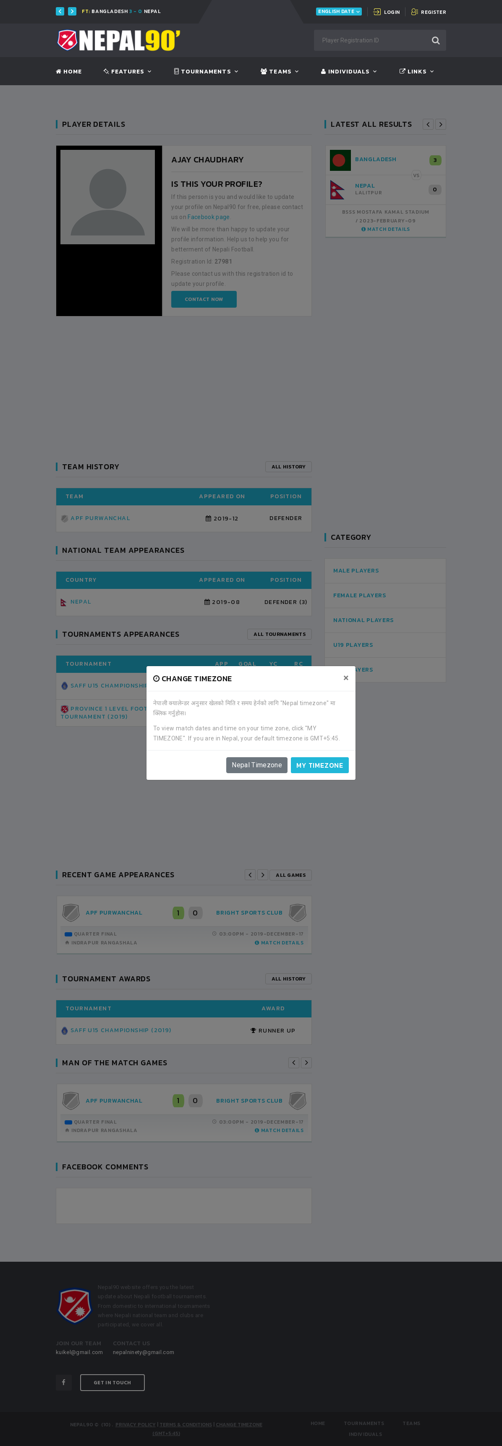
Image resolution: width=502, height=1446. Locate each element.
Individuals (345, 72)
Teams (276, 72)
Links (413, 72)
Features (124, 72)
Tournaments (202, 72)
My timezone (319, 765)
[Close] (346, 678)
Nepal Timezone (257, 765)
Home (69, 72)
